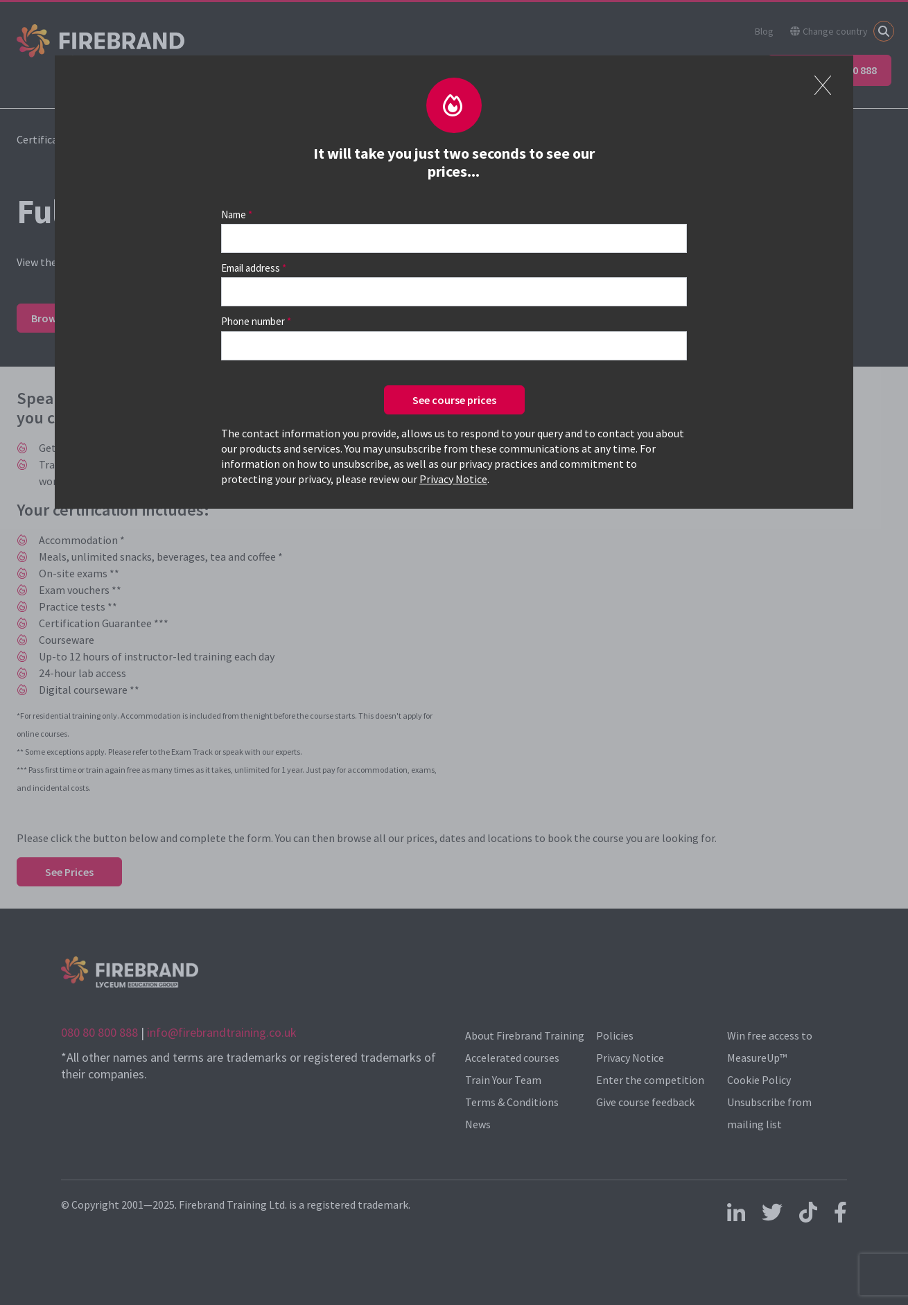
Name (233, 214)
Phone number (253, 321)
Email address (250, 267)
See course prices (454, 400)
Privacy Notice (453, 479)
